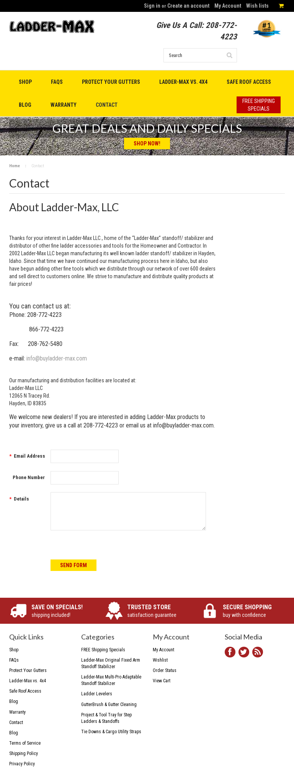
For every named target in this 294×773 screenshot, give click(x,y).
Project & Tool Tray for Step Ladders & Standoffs (106, 718)
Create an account (188, 6)
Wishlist (160, 660)
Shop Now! (147, 143)
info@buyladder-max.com (56, 358)
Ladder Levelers (96, 693)
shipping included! (62, 610)
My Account (227, 6)
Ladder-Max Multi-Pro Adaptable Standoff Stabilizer (111, 680)
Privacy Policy (22, 763)
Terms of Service (25, 743)
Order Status (164, 670)
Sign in (152, 6)
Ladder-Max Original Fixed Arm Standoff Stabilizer (110, 663)
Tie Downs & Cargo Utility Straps (111, 731)
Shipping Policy (23, 753)
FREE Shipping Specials (103, 649)
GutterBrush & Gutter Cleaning (109, 704)
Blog (13, 732)
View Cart (161, 680)
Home (14, 165)
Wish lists (257, 6)
